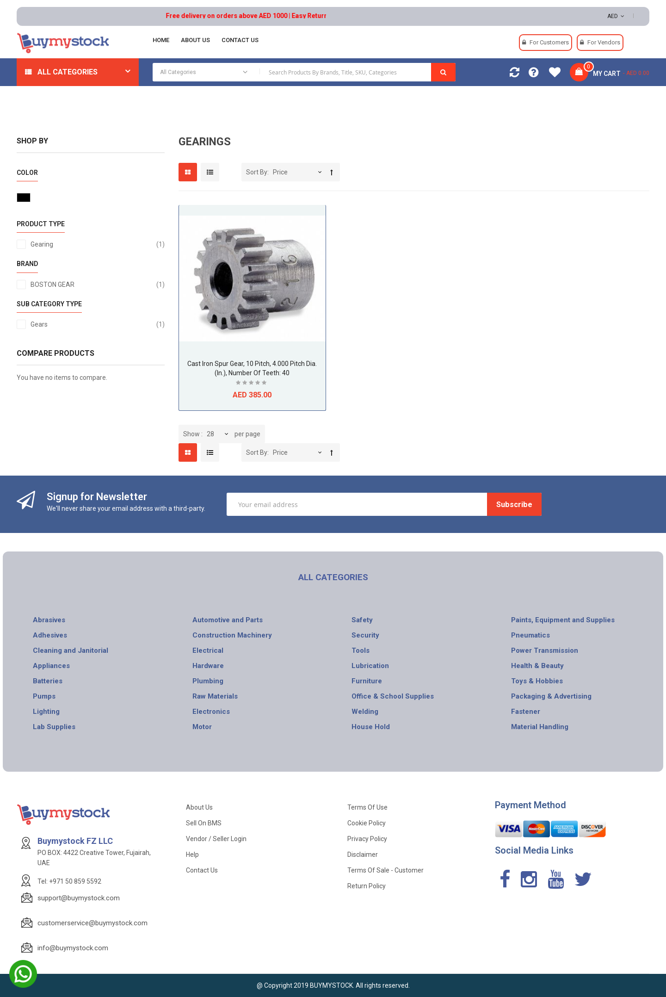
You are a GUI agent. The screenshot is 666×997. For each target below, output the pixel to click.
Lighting (46, 711)
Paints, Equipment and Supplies (563, 620)
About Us (199, 807)
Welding (365, 711)
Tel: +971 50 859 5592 (69, 881)
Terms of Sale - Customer (385, 870)
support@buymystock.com (78, 898)
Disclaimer (362, 854)
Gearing (98, 244)
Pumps (44, 696)
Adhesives (50, 635)
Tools (361, 650)
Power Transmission (544, 650)
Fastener (525, 711)
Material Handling (539, 727)
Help (192, 854)
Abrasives (49, 620)
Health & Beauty (537, 666)
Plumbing (207, 681)
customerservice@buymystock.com (92, 923)
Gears (98, 324)
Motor (202, 727)
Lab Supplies (54, 727)
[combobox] (304, 72)
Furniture (367, 681)
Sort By (256, 172)
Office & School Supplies (393, 696)
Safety (362, 620)
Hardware (208, 666)
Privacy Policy (367, 838)
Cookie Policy (366, 823)
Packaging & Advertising (551, 696)
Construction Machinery (232, 635)
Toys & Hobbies (537, 681)
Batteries (47, 681)
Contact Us (202, 870)
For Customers (549, 42)
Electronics (211, 711)
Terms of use (367, 807)
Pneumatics (530, 635)
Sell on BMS (204, 823)
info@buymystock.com (72, 948)
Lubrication (370, 666)
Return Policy (366, 886)
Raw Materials (215, 696)
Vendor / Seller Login (216, 838)
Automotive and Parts (227, 620)
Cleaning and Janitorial (70, 650)
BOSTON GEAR (98, 284)
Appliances (51, 666)
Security (365, 635)
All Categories (67, 72)
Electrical (207, 650)
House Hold (371, 727)
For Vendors (603, 42)
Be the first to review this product (252, 383)
